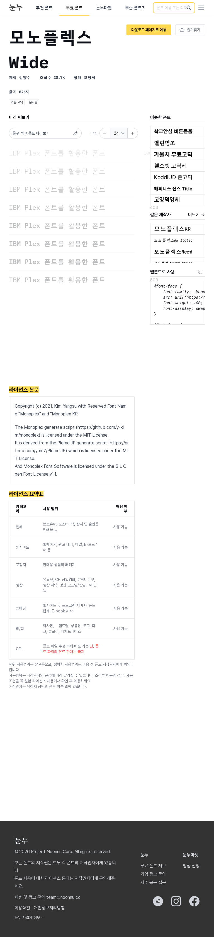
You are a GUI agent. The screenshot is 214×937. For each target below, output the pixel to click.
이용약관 (22, 908)
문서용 (33, 102)
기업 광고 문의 (153, 874)
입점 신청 (191, 865)
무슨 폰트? (134, 8)
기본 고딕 (17, 102)
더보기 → (196, 214)
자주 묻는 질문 (153, 882)
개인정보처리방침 (49, 908)
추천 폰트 (44, 8)
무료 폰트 (74, 8)
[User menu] (201, 8)
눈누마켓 (104, 8)
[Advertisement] (72, 336)
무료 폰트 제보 (153, 865)
